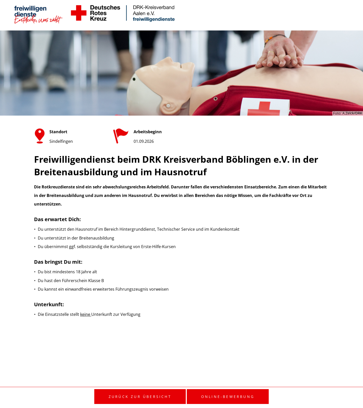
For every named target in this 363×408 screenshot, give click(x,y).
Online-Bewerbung (227, 396)
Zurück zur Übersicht (140, 396)
